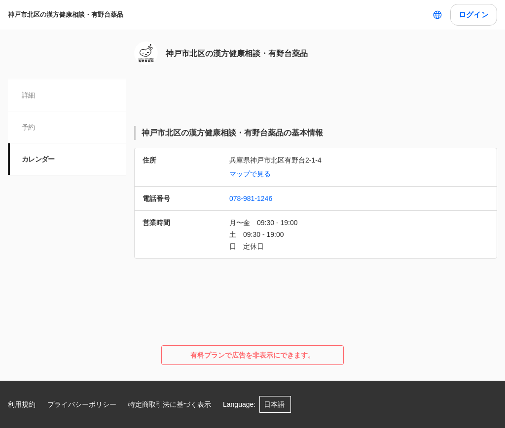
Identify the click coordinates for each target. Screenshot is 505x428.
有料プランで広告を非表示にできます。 (252, 355)
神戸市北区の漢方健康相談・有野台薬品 (65, 14)
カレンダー (38, 159)
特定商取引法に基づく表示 (169, 404)
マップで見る (250, 174)
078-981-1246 (250, 198)
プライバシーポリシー (81, 404)
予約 (28, 127)
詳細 (28, 95)
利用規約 (22, 404)
